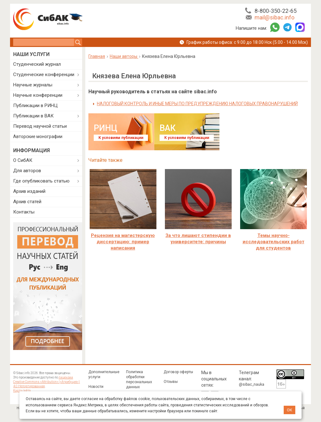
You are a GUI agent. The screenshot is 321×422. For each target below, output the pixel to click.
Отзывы (171, 381)
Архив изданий (29, 191)
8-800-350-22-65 (276, 11)
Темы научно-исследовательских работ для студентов (273, 242)
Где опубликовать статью (41, 181)
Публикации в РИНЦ (35, 105)
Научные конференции (37, 95)
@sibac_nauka (251, 384)
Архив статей (27, 201)
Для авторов (27, 170)
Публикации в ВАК (33, 116)
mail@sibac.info (274, 17)
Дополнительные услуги (103, 374)
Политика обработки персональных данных (139, 379)
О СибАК (22, 160)
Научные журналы (32, 85)
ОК (289, 410)
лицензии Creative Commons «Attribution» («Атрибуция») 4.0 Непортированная (46, 382)
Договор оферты (178, 372)
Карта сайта (22, 390)
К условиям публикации (120, 138)
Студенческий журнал (37, 64)
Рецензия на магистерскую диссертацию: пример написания (123, 242)
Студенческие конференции (43, 74)
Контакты (23, 212)
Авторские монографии (37, 136)
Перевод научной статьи (40, 126)
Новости (95, 386)
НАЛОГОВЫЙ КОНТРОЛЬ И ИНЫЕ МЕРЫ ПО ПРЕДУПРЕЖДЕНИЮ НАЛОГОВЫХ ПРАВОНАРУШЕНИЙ (197, 103)
